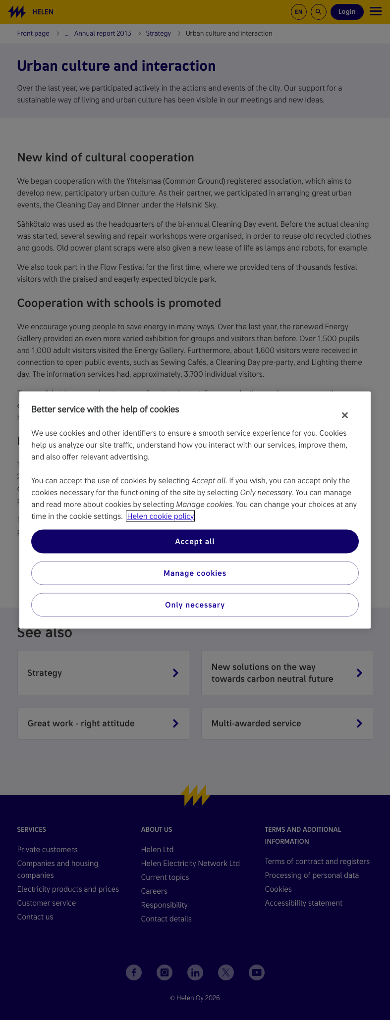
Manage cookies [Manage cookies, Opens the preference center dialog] (195, 573)
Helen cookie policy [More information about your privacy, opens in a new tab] (160, 516)
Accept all (195, 541)
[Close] (345, 415)
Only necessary (195, 605)
